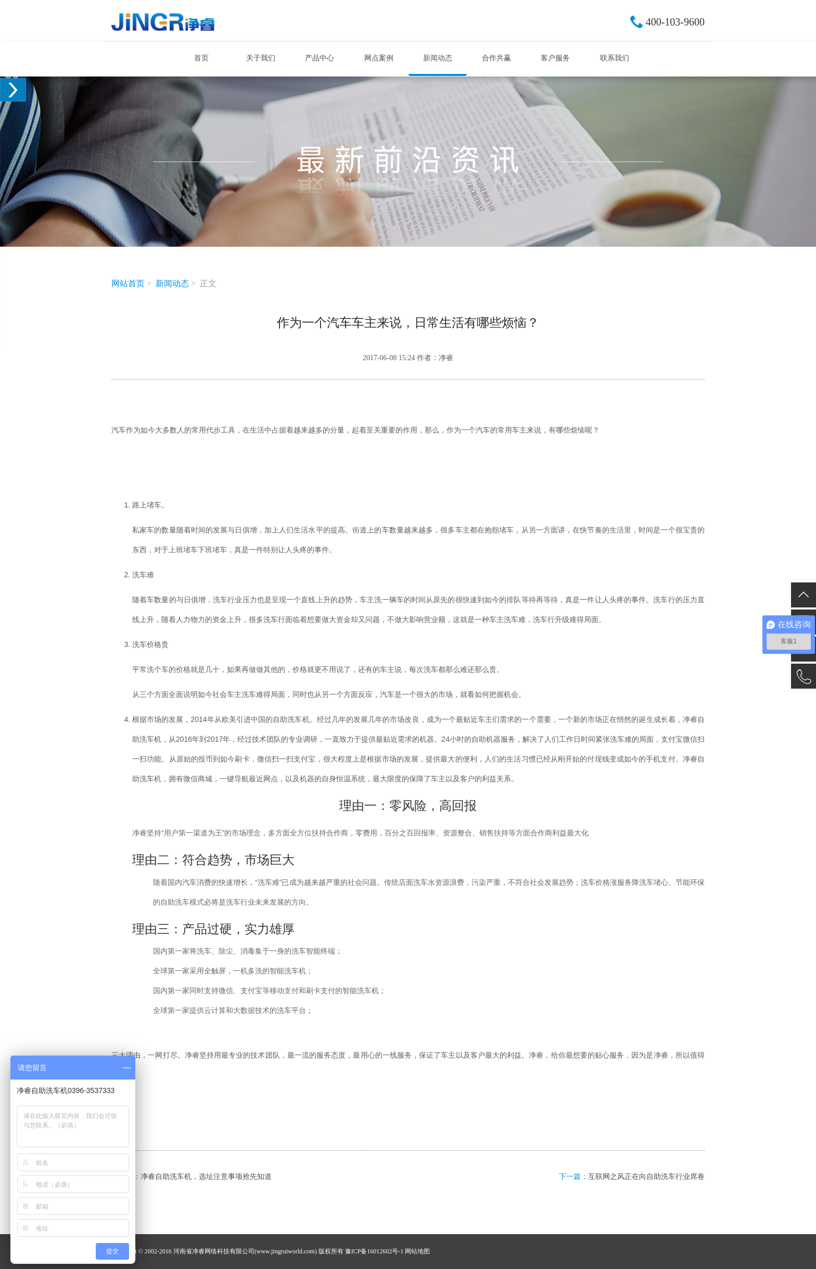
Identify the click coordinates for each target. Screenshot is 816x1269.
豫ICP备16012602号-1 (374, 1251)
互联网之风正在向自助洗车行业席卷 (646, 1177)
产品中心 (319, 58)
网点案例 (378, 58)
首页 (201, 58)
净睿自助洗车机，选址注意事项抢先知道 (206, 1177)
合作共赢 (496, 58)
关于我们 (260, 58)
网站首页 (128, 283)
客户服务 (555, 58)
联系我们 (614, 58)
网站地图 (417, 1251)
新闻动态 (437, 58)
